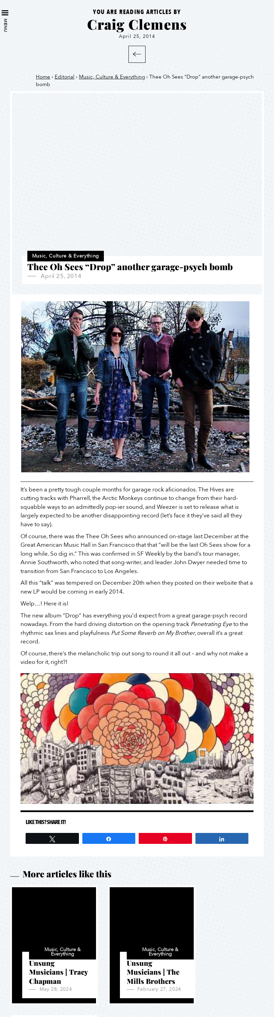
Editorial (64, 76)
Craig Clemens (137, 24)
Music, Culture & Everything (112, 76)
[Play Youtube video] (137, 738)
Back (137, 54)
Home (43, 76)
